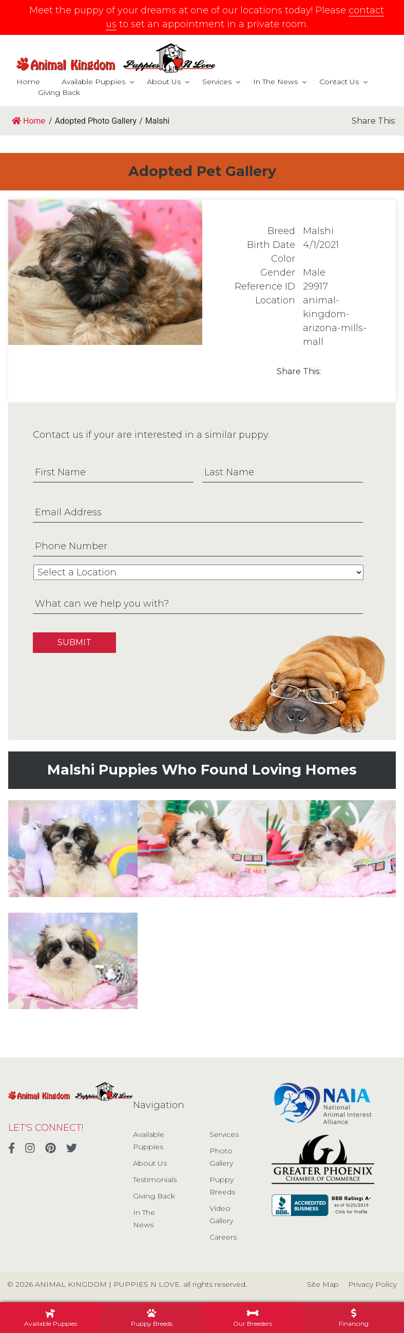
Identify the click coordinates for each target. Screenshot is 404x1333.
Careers (223, 1237)
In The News (275, 81)
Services (217, 81)
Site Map (323, 1284)
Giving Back (59, 92)
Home (28, 81)
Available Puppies (93, 81)
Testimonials (155, 1179)
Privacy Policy (372, 1284)
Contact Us (339, 81)
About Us (164, 81)
